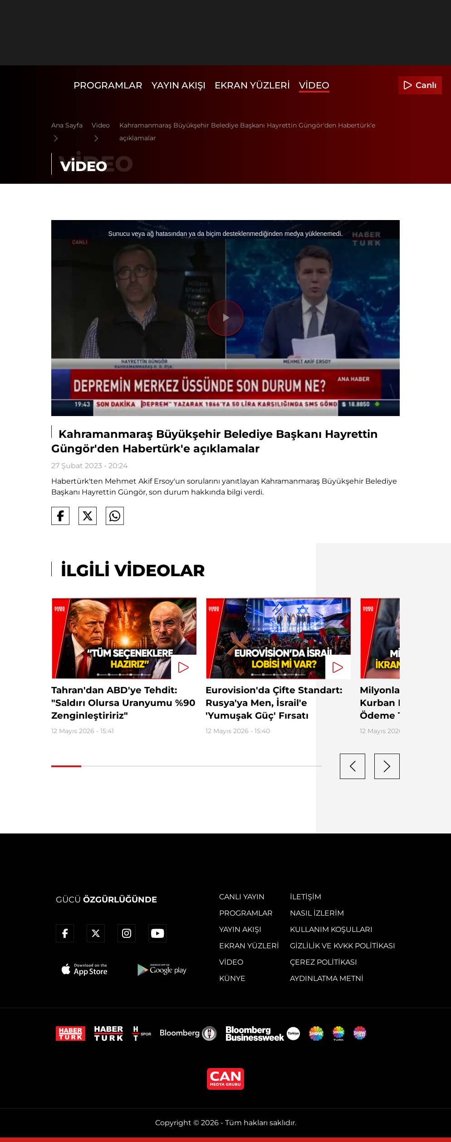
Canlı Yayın (242, 896)
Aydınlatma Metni (326, 978)
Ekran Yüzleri (252, 85)
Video (314, 85)
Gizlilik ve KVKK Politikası (342, 945)
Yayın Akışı (179, 85)
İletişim (305, 896)
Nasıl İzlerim (317, 913)
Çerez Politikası (323, 962)
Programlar (108, 85)
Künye (232, 978)
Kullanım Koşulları (331, 929)
